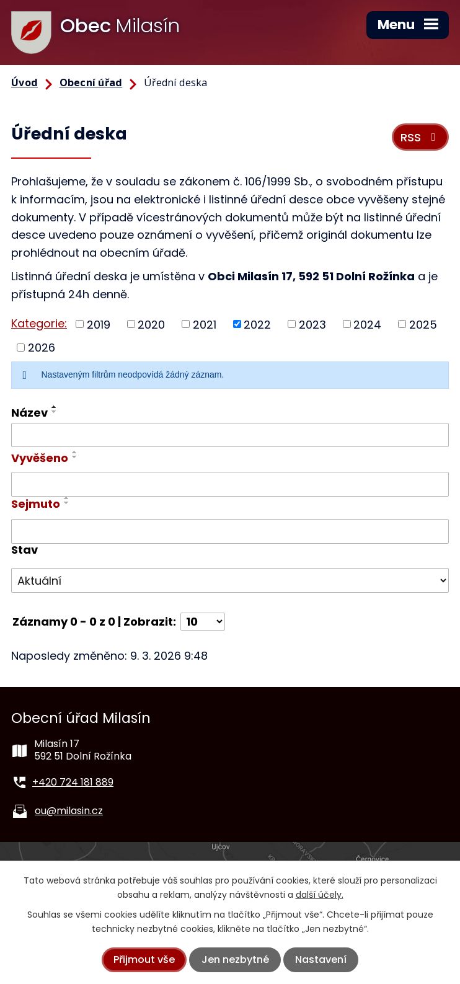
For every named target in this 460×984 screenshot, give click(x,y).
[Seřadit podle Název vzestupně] (54, 406)
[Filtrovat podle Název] (230, 435)
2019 (98, 324)
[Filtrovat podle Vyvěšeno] (230, 484)
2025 (423, 324)
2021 (204, 324)
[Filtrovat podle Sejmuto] (230, 531)
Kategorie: (39, 323)
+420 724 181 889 (72, 782)
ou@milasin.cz (69, 811)
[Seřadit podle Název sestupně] (54, 411)
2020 (151, 324)
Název (29, 412)
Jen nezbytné (235, 959)
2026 (41, 347)
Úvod (24, 82)
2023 (312, 324)
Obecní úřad (91, 82)
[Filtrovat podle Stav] (230, 580)
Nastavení (321, 959)
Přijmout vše (144, 959)
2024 (367, 324)
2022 (257, 324)
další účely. (319, 895)
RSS (420, 137)
